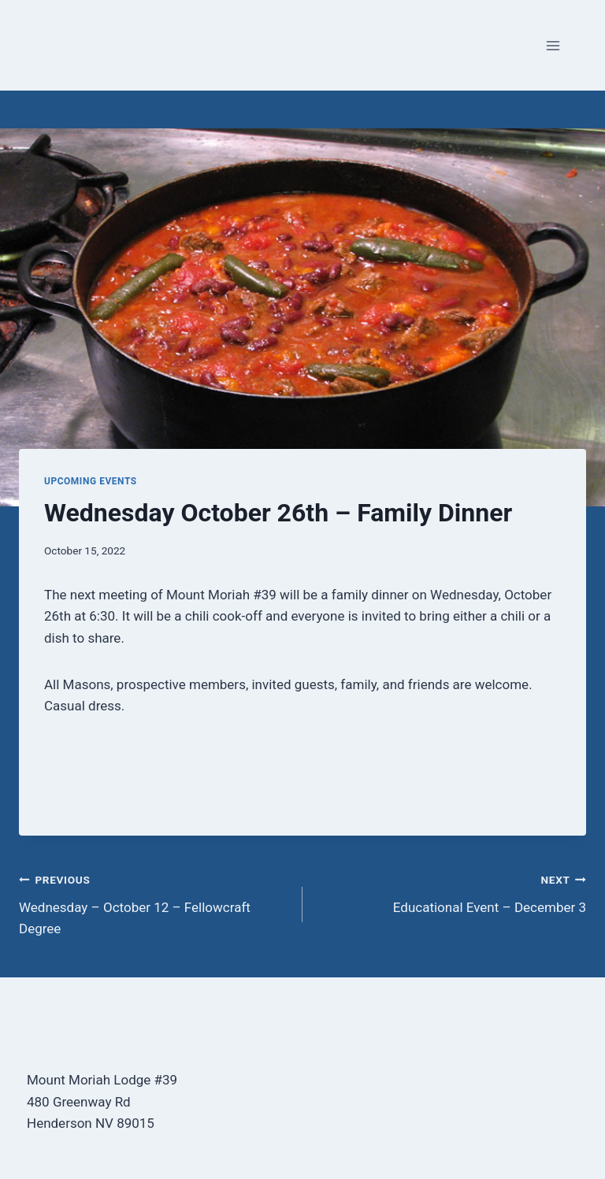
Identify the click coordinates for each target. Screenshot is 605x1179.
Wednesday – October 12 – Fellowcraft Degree (154, 902)
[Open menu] (552, 45)
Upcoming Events (90, 481)
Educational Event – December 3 (451, 892)
